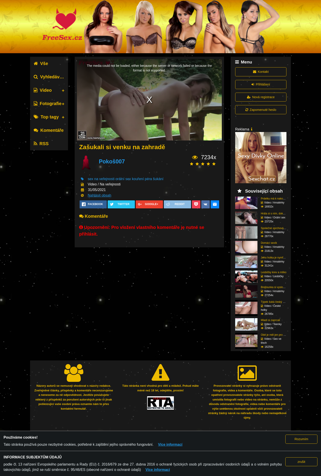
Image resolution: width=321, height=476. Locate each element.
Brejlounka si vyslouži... (275, 287)
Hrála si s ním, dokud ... (275, 213)
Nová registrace (261, 97)
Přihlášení (260, 84)
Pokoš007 (112, 161)
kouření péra (142, 179)
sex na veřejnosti (101, 179)
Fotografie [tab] (48, 103)
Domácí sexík (269, 242)
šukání (158, 179)
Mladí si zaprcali (270, 320)
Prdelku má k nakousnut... (276, 198)
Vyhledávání (50, 76)
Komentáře (49, 130)
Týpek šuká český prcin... (276, 301)
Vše (41, 63)
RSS (41, 143)
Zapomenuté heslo (260, 110)
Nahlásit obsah (99, 195)
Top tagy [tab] (46, 116)
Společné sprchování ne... (276, 228)
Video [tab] (43, 90)
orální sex (123, 179)
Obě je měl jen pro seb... (275, 334)
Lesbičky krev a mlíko (273, 272)
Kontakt (261, 71)
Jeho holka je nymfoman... (276, 257)
